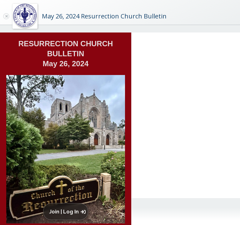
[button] (67, 211)
